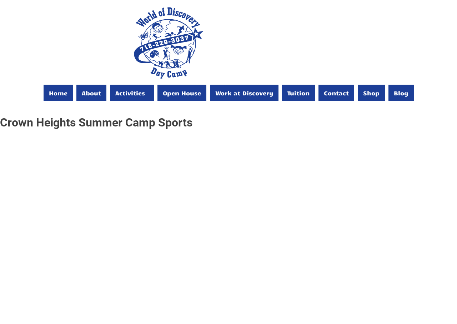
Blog (401, 92)
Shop (371, 92)
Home (58, 92)
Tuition (298, 92)
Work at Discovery (244, 92)
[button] (132, 93)
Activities (130, 92)
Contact (336, 92)
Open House (182, 92)
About (91, 92)
